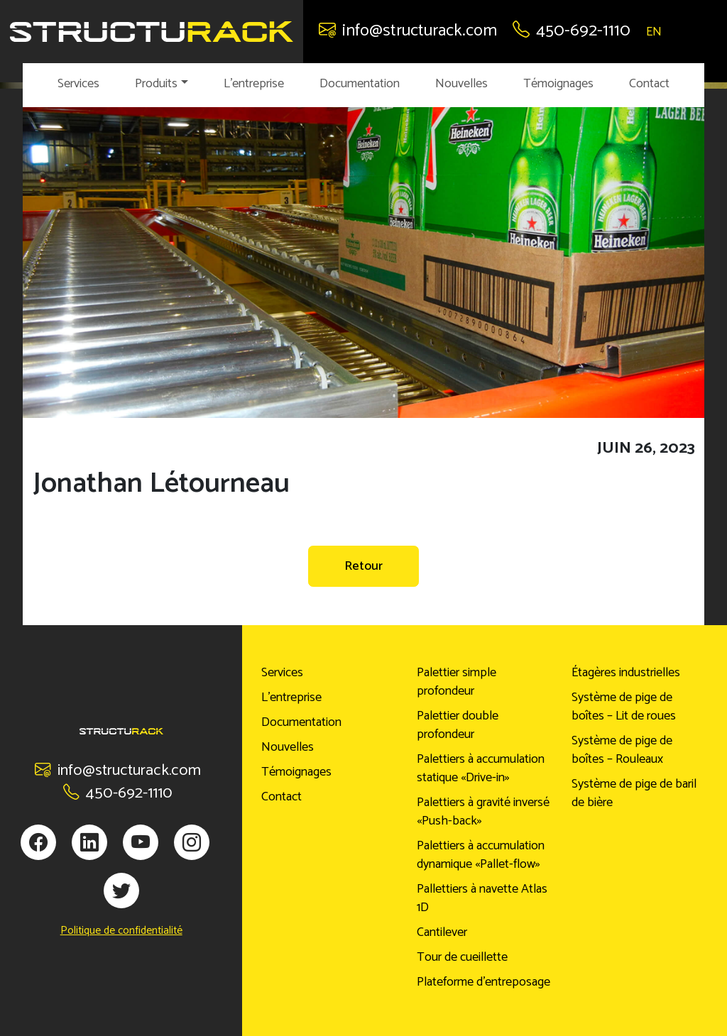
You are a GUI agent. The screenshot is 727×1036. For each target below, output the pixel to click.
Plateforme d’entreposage (483, 982)
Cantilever (442, 932)
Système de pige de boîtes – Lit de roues (624, 707)
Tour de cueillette (462, 957)
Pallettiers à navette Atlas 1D (482, 898)
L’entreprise (254, 83)
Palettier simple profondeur (456, 682)
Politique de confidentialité (121, 931)
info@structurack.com (408, 31)
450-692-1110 (571, 31)
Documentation (359, 83)
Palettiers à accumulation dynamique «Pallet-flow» (481, 855)
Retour (363, 566)
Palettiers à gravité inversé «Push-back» (483, 812)
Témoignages (558, 83)
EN (654, 32)
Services (78, 83)
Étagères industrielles (626, 672)
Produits (156, 83)
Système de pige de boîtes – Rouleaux (622, 750)
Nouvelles (461, 83)
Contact (649, 83)
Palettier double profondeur (457, 725)
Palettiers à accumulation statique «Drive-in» (481, 768)
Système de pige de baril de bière (634, 793)
